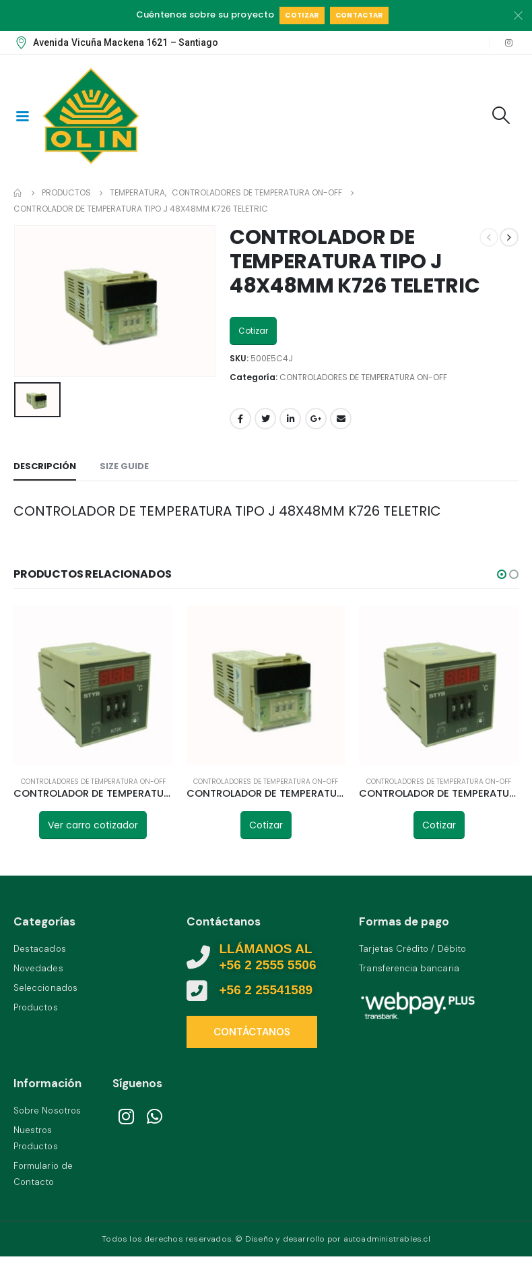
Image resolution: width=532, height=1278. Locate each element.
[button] (502, 574)
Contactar (359, 15)
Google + (316, 418)
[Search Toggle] (501, 115)
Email (341, 418)
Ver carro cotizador (93, 825)
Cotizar (302, 15)
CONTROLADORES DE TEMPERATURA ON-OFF (363, 377)
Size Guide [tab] (124, 466)
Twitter (265, 418)
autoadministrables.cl (386, 1236)
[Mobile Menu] (22, 115)
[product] (93, 685)
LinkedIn (290, 418)
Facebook (240, 418)
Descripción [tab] (44, 466)
